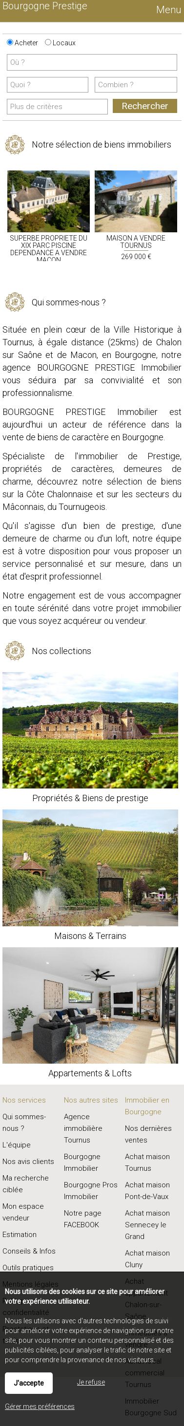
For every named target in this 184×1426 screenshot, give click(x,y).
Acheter (22, 43)
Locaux (60, 43)
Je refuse (91, 1382)
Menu (168, 10)
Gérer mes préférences (40, 1406)
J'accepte (29, 1383)
